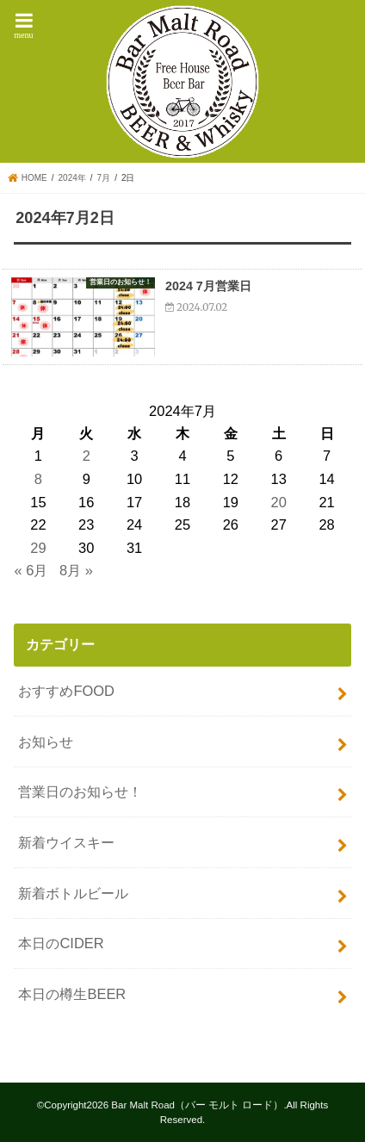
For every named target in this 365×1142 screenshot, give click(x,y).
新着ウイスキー (66, 842)
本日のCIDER (60, 943)
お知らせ (45, 741)
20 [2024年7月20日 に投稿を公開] (279, 502)
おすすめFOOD (66, 690)
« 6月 (30, 570)
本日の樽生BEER (72, 994)
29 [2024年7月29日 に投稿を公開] (38, 547)
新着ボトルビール (73, 893)
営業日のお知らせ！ (80, 791)
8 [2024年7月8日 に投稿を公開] (38, 479)
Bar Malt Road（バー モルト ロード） (197, 1105)
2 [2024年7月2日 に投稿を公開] (86, 455)
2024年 (72, 178)
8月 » (76, 570)
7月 (104, 178)
